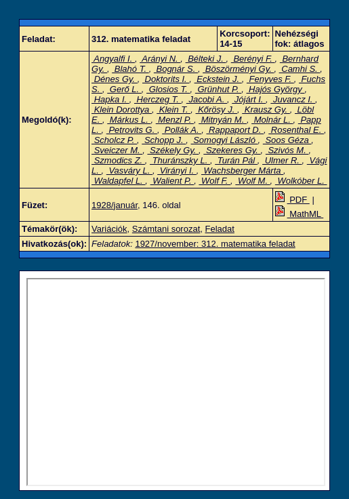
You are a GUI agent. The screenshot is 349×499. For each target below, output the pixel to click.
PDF (292, 200)
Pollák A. (181, 130)
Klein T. (173, 109)
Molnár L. (272, 120)
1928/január (114, 205)
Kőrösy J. (216, 109)
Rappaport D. (235, 130)
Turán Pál (236, 160)
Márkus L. (128, 120)
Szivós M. (287, 150)
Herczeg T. (158, 99)
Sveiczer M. (116, 150)
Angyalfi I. (113, 59)
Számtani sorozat (166, 229)
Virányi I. (177, 170)
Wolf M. (252, 181)
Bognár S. (176, 69)
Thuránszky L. (180, 160)
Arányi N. (160, 59)
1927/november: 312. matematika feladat (215, 244)
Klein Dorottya (121, 109)
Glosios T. (168, 89)
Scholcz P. (114, 140)
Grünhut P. (218, 89)
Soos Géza (287, 140)
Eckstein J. (218, 79)
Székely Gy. (173, 150)
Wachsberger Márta (242, 170)
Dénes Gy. (114, 79)
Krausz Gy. (266, 109)
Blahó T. (130, 69)
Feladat (219, 229)
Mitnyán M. (223, 120)
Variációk (109, 229)
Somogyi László (224, 140)
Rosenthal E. (296, 130)
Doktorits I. (165, 79)
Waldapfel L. (118, 181)
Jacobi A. (206, 99)
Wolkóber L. (301, 181)
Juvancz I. (292, 99)
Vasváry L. (129, 170)
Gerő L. (124, 89)
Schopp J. (164, 140)
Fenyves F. (270, 79)
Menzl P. (175, 120)
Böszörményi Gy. (238, 69)
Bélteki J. (206, 59)
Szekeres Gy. (231, 150)
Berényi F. (253, 59)
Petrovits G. (131, 130)
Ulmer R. (282, 160)
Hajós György (275, 89)
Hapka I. (110, 99)
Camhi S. (300, 69)
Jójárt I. (249, 99)
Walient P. (172, 181)
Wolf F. (214, 181)
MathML (299, 214)
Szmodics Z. (118, 160)
